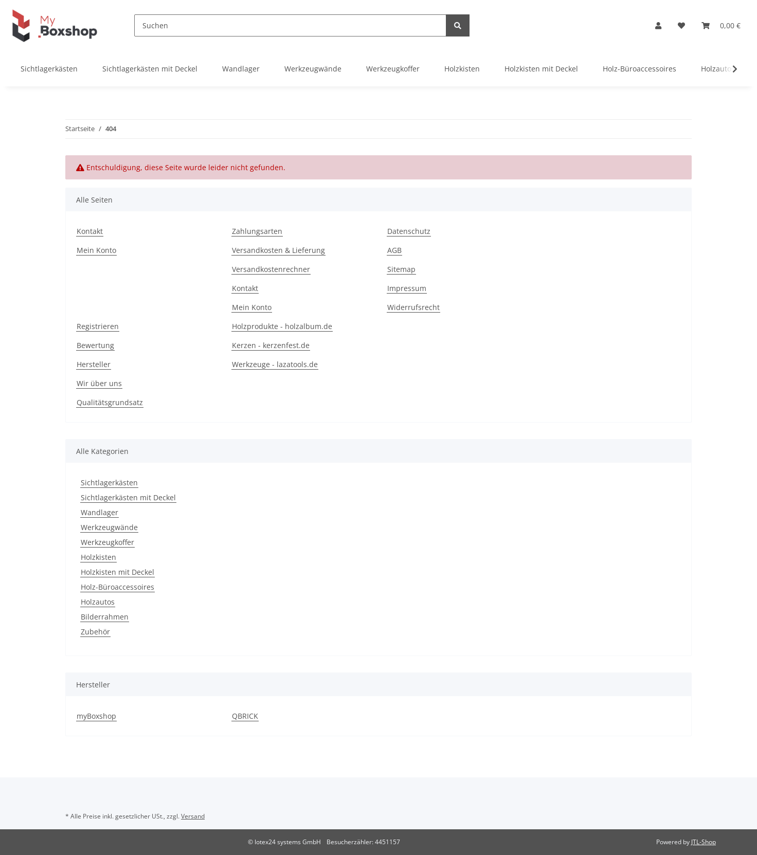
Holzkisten (98, 557)
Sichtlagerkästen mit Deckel (128, 497)
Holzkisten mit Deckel (117, 572)
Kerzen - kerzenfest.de (271, 345)
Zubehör (95, 631)
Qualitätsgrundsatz (110, 402)
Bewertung (95, 345)
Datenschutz (408, 231)
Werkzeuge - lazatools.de (275, 364)
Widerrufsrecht (413, 307)
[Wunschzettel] (681, 25)
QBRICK (245, 716)
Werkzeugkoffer (107, 542)
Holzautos (98, 602)
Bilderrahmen (105, 617)
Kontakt (90, 231)
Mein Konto (96, 250)
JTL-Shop (703, 842)
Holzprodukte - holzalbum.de (282, 326)
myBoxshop (96, 716)
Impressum (406, 288)
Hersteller (94, 364)
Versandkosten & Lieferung (278, 250)
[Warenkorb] (721, 25)
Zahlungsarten (257, 231)
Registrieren (98, 326)
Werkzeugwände (109, 527)
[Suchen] (290, 25)
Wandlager (99, 512)
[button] (658, 25)
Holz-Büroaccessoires (117, 587)
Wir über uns (99, 383)
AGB (394, 250)
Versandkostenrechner (271, 269)
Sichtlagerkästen (109, 482)
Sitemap (401, 269)
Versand (193, 816)
